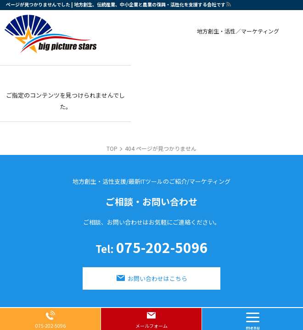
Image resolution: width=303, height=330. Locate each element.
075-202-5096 (151, 248)
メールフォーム (151, 325)
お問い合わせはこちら (157, 278)
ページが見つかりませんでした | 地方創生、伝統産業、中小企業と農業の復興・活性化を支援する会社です (115, 4)
